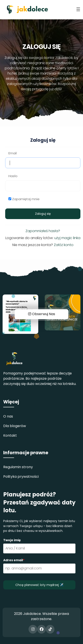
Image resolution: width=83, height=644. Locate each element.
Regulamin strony (18, 466)
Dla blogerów (14, 425)
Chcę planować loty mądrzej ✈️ (39, 585)
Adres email (13, 560)
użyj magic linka (67, 237)
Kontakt (10, 435)
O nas (8, 416)
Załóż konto (63, 244)
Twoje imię (12, 540)
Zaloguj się (43, 213)
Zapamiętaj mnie (26, 199)
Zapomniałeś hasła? (43, 230)
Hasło (13, 176)
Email (12, 153)
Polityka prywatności (21, 476)
